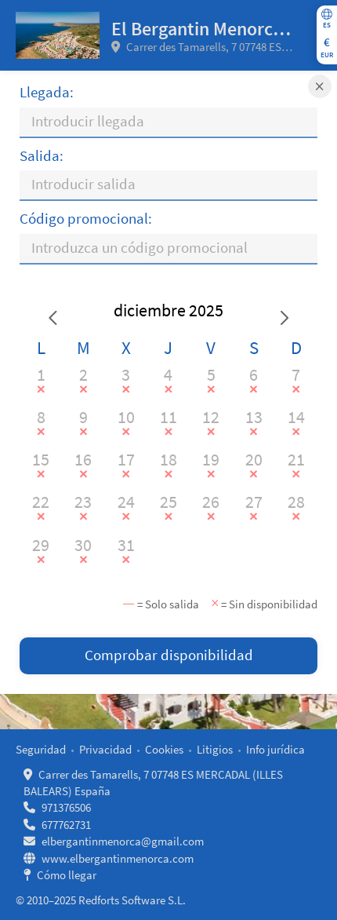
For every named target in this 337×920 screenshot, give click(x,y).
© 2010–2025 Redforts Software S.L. (101, 900)
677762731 (66, 824)
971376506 (66, 807)
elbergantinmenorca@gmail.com (123, 841)
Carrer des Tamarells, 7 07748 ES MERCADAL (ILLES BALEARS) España (199, 47)
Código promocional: (86, 219)
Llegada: (47, 92)
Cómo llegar (66, 874)
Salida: (41, 156)
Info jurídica (275, 749)
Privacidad (105, 749)
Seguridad (41, 749)
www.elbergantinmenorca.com (118, 858)
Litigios (215, 749)
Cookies (164, 749)
